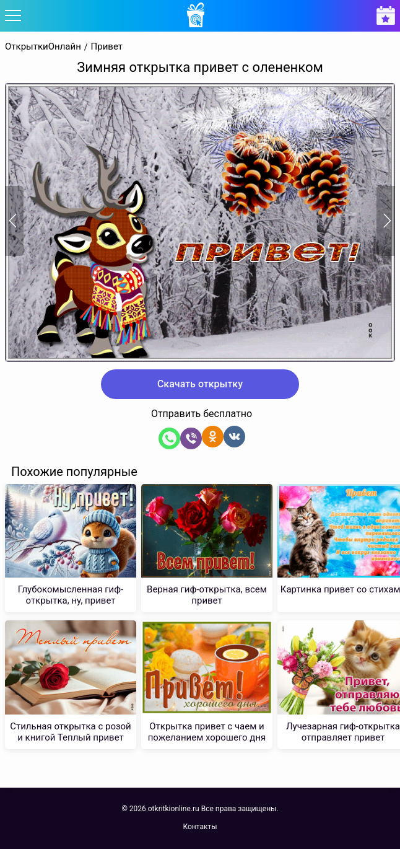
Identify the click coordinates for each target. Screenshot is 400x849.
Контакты (200, 826)
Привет (107, 47)
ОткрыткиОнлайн (43, 47)
